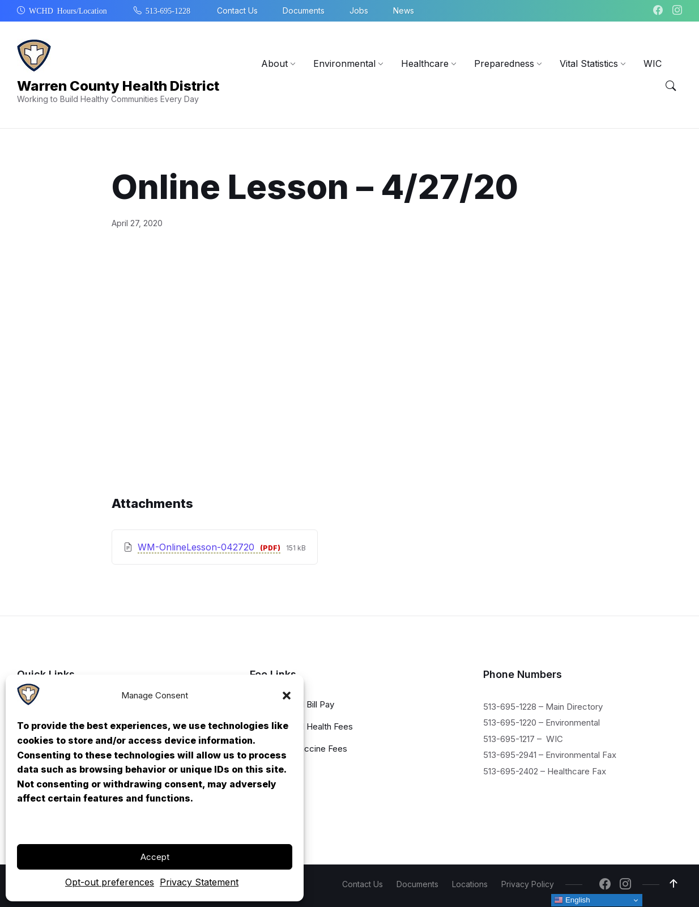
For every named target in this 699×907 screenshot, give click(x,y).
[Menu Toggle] (670, 86)
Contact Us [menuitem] (237, 10)
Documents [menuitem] (304, 10)
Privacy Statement (199, 882)
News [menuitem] (403, 10)
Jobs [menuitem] (359, 10)
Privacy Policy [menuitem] (527, 884)
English (572, 900)
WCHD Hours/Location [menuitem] (68, 10)
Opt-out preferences (109, 882)
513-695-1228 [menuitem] (168, 10)
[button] (286, 695)
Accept (154, 856)
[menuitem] (274, 63)
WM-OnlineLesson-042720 (197, 547)
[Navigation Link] (28, 702)
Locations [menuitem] (470, 884)
